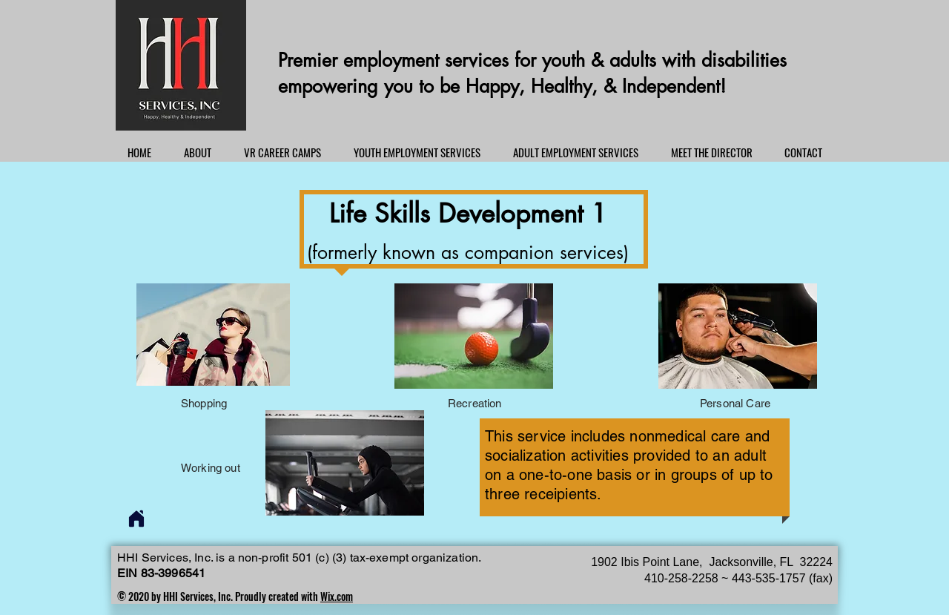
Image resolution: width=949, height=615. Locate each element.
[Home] (136, 518)
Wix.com (336, 596)
